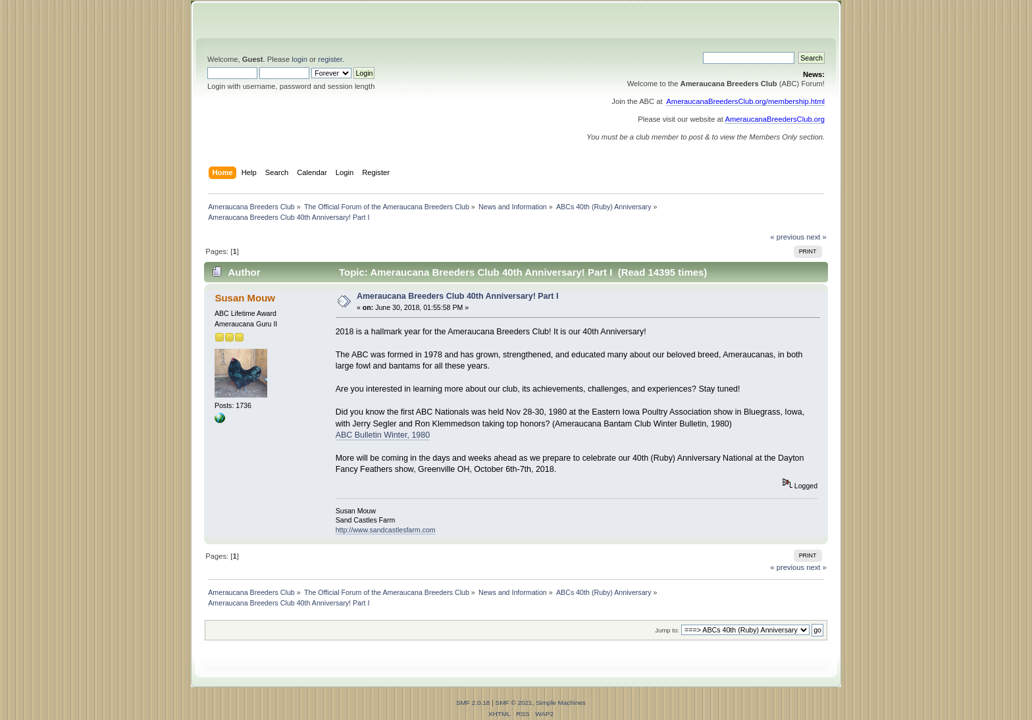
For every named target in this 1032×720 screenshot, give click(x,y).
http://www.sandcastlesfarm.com (386, 530)
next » (816, 237)
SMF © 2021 (514, 702)
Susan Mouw (244, 297)
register (330, 59)
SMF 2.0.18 (473, 702)
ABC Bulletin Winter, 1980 (383, 435)
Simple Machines (561, 702)
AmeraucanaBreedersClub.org (775, 119)
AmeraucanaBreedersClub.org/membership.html (745, 101)
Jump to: (667, 630)
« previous (787, 237)
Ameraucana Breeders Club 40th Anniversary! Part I (458, 296)
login (299, 59)
